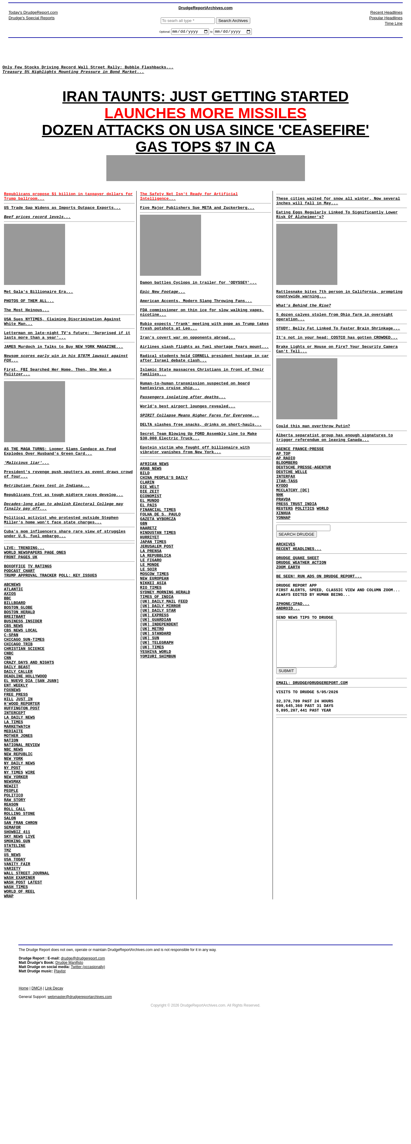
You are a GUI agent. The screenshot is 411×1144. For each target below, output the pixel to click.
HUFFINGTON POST (22, 785)
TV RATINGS (40, 615)
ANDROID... (288, 660)
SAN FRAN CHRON (20, 922)
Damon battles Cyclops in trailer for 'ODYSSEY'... (198, 295)
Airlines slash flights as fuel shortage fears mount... (204, 369)
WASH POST (14, 993)
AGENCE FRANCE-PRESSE (300, 475)
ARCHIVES (285, 586)
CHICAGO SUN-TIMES (24, 702)
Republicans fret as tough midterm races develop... (63, 534)
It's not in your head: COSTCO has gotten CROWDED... (337, 357)
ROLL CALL (14, 906)
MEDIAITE (13, 812)
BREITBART (14, 675)
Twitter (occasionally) (88, 1081)
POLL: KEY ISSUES (78, 626)
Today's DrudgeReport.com (33, 12)
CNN (7, 724)
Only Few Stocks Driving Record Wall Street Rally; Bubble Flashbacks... (88, 71)
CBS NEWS (13, 686)
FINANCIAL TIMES (158, 558)
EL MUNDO (149, 547)
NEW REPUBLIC (18, 840)
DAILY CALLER (18, 741)
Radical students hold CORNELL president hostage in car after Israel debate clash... (204, 382)
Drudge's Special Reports (32, 18)
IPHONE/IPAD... (293, 655)
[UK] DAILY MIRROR (160, 673)
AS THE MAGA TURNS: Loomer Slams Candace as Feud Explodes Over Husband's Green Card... (60, 481)
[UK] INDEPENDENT (159, 695)
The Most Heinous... (26, 328)
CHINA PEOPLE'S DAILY (164, 519)
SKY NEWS (13, 939)
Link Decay (54, 1103)
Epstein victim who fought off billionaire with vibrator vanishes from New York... (195, 487)
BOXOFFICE (14, 615)
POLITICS (304, 546)
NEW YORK (13, 845)
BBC (7, 653)
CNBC (8, 719)
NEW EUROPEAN (154, 640)
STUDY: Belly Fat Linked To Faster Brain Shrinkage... (338, 347)
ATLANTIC (13, 642)
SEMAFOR (12, 928)
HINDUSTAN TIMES (158, 585)
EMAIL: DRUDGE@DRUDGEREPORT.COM (312, 746)
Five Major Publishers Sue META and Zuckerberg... (197, 218)
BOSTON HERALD (19, 669)
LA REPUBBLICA (155, 613)
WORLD (322, 546)
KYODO (282, 519)
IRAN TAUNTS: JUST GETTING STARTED (205, 105)
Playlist (60, 1086)
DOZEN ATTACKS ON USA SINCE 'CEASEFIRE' (205, 138)
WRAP (8, 1010)
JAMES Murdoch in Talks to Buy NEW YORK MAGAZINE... (63, 369)
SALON (10, 917)
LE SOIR (148, 629)
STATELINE (14, 950)
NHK (279, 530)
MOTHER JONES (18, 818)
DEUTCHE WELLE (291, 502)
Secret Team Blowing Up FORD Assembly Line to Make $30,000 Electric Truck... (198, 471)
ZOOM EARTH (288, 612)
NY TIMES (13, 862)
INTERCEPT (14, 790)
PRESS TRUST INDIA (296, 541)
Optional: (165, 32)
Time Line (393, 23)
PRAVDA (283, 535)
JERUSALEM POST (156, 602)
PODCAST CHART (19, 621)
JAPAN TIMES (153, 596)
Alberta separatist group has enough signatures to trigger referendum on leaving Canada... (334, 462)
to (211, 32)
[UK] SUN (149, 712)
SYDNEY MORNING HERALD (165, 657)
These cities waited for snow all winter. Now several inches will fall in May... (338, 210)
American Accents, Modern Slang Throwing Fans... (196, 317)
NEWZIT (11, 878)
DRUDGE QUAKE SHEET (297, 601)
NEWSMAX (12, 873)
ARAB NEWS (150, 508)
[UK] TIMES (152, 723)
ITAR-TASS (287, 513)
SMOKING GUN (17, 944)
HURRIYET (149, 591)
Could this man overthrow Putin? (313, 449)
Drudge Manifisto (69, 1077)
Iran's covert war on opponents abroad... (187, 358)
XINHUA (283, 552)
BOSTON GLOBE (18, 664)
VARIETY (12, 977)
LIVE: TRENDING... (24, 594)
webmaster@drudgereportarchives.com (80, 1111)
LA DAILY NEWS (19, 796)
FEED (183, 668)
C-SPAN (11, 697)
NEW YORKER (16, 867)
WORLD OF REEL (19, 1004)
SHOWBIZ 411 (17, 933)
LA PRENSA (150, 607)
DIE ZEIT (149, 536)
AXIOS (10, 647)
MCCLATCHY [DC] (293, 524)
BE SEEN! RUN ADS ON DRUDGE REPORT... (319, 622)
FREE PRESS (16, 768)
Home (23, 1103)
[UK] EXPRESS (154, 684)
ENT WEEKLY (16, 757)
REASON (11, 900)
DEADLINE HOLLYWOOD (25, 746)
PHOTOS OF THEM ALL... (29, 317)
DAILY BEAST (17, 735)
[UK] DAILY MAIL (158, 668)
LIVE (30, 939)
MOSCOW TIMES (154, 635)
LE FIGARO (150, 618)
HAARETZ (148, 580)
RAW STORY (14, 895)
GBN (143, 574)
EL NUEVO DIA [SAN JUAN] (31, 752)
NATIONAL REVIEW (22, 829)
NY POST (12, 856)
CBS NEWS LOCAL (20, 691)
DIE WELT (149, 530)
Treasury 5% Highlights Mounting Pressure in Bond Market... (73, 77)
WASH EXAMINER (19, 988)
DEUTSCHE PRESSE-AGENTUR (303, 497)
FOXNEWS (12, 763)
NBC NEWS (13, 834)
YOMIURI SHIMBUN (158, 734)
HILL (8, 774)
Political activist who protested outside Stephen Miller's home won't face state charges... (61, 563)
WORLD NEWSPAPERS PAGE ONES (35, 600)
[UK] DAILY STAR (158, 679)
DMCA (36, 1103)
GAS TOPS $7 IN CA (206, 155)
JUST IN (24, 774)
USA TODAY (14, 966)
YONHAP (283, 557)
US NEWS (12, 961)
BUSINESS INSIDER (23, 680)
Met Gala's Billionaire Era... (38, 306)
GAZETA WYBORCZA (158, 569)
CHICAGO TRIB (18, 708)
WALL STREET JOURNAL (26, 983)
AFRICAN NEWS (154, 503)
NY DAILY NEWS (19, 851)
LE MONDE (149, 624)
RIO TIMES (150, 651)
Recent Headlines (386, 12)
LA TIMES (13, 801)
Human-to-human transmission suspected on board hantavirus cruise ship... (195, 413)
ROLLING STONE (19, 911)
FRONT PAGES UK (20, 605)
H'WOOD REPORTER (22, 779)
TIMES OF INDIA (156, 662)
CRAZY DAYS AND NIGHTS (29, 730)
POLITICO (13, 889)
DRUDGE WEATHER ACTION (301, 607)
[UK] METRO (152, 701)
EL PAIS (148, 552)
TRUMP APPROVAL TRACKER (30, 626)
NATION (11, 823)
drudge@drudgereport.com (83, 1073)
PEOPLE (11, 884)
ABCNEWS (12, 636)
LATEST (35, 993)
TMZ (7, 955)
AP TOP (283, 480)
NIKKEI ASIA (153, 646)
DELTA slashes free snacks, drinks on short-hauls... (201, 459)
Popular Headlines (385, 18)
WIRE (30, 862)
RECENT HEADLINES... (298, 591)
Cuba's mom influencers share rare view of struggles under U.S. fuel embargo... (65, 578)
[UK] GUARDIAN (155, 690)
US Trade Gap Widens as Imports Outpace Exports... (62, 218)
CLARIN (147, 525)
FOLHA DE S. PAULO (160, 563)
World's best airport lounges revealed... (187, 437)
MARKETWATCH (17, 807)
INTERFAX (285, 508)
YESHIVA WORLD (155, 728)
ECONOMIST (150, 541)
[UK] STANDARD (155, 706)
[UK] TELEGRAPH (156, 717)
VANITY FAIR (17, 972)
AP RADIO (285, 486)
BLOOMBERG (287, 491)
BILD (144, 514)
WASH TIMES (16, 999)
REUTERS (284, 546)
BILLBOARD (14, 658)
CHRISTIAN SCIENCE (24, 713)
